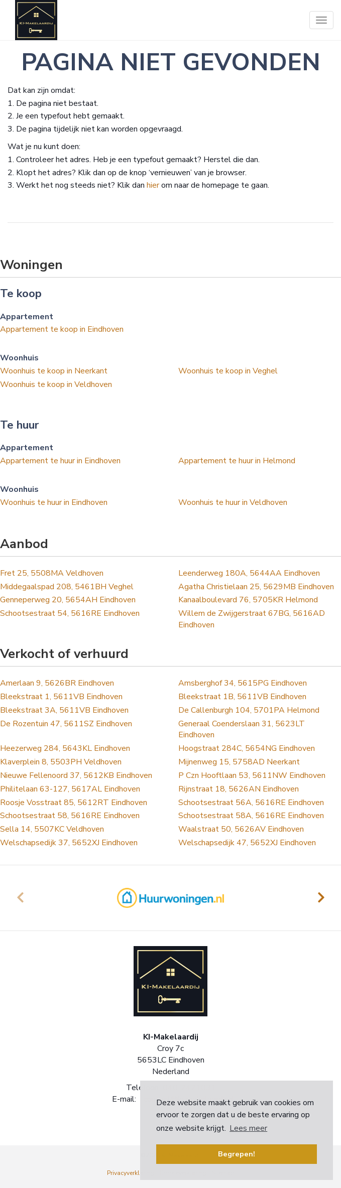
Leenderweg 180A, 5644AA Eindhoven (249, 573)
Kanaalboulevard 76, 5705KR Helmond (248, 599)
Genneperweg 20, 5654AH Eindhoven (68, 599)
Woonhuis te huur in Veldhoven (232, 502)
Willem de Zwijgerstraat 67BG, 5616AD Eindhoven (251, 619)
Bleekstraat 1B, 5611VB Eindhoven (242, 696)
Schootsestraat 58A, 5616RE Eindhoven (251, 815)
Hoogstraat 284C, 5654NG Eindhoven (246, 748)
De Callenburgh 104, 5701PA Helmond (248, 710)
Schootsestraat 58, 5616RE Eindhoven (70, 815)
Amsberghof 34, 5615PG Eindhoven (242, 683)
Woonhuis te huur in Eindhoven (53, 502)
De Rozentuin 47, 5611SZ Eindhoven (66, 723)
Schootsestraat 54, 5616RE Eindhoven (70, 613)
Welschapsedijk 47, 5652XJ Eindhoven (247, 842)
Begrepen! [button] (236, 1154)
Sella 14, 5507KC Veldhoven (52, 829)
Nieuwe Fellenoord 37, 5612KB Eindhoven (76, 775)
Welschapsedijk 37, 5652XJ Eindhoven (69, 842)
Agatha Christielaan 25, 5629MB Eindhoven (256, 586)
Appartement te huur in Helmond (236, 460)
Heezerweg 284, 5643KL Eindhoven (65, 748)
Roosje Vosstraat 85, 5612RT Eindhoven (73, 802)
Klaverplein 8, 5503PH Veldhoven (61, 761)
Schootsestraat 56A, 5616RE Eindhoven (251, 802)
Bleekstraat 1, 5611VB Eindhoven (61, 696)
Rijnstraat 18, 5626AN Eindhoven (238, 789)
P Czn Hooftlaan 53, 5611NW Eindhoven (251, 775)
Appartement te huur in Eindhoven (60, 460)
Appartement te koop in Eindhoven (62, 329)
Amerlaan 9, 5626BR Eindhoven (57, 683)
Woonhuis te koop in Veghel (228, 370)
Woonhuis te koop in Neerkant (53, 370)
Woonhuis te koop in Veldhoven (56, 384)
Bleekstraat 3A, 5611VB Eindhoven (64, 710)
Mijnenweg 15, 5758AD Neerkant (239, 761)
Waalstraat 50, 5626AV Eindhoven (241, 829)
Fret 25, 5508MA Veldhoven (51, 573)
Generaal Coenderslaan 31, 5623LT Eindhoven (241, 729)
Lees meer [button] (248, 1128)
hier (153, 185)
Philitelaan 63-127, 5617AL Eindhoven (70, 789)
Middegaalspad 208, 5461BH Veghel (67, 586)
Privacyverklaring (130, 1173)
